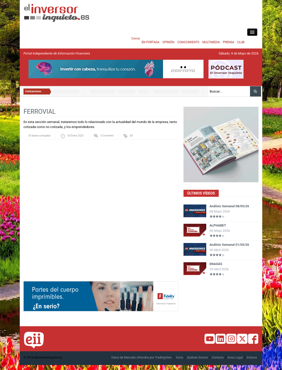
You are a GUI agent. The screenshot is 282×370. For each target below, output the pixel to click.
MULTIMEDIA (211, 42)
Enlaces (251, 357)
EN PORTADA (150, 42)
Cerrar (135, 38)
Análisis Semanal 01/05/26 (229, 244)
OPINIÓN (168, 42)
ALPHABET (218, 225)
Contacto (218, 357)
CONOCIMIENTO (188, 42)
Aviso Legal (235, 357)
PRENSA (228, 42)
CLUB (240, 42)
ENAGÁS (216, 264)
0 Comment (107, 135)
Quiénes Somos (197, 357)
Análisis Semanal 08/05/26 (229, 206)
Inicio (179, 357)
